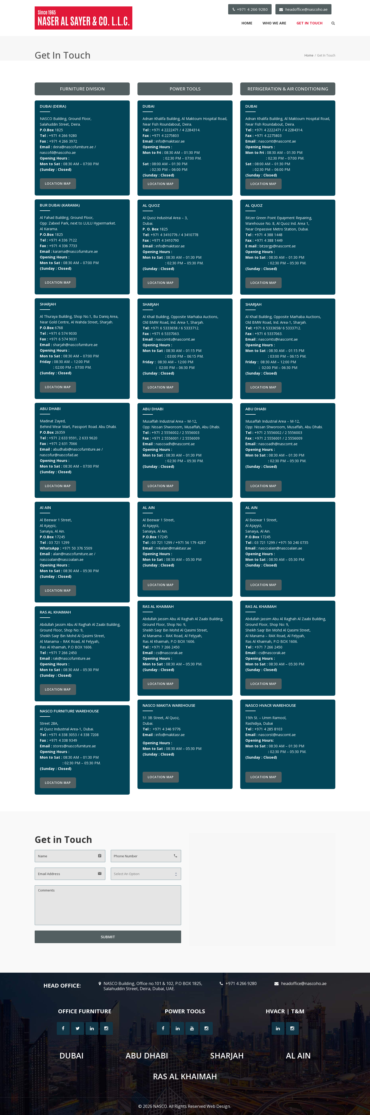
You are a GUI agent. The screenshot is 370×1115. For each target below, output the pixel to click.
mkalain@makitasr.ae (173, 548)
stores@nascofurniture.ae (74, 746)
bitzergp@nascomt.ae (278, 246)
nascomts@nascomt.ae (175, 339)
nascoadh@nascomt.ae (175, 443)
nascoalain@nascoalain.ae (62, 559)
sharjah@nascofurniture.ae (75, 344)
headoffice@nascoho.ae (306, 9)
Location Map (58, 183)
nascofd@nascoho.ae (58, 152)
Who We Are (274, 23)
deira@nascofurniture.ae (73, 146)
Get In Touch (309, 23)
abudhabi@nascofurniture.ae (76, 449)
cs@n (169, 652)
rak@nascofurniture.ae (71, 658)
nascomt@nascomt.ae (277, 141)
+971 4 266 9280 (252, 9)
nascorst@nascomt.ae (277, 734)
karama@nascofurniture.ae (75, 251)
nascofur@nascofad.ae (59, 454)
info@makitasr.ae (170, 141)
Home (247, 23)
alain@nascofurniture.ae (73, 553)
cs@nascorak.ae (271, 652)
